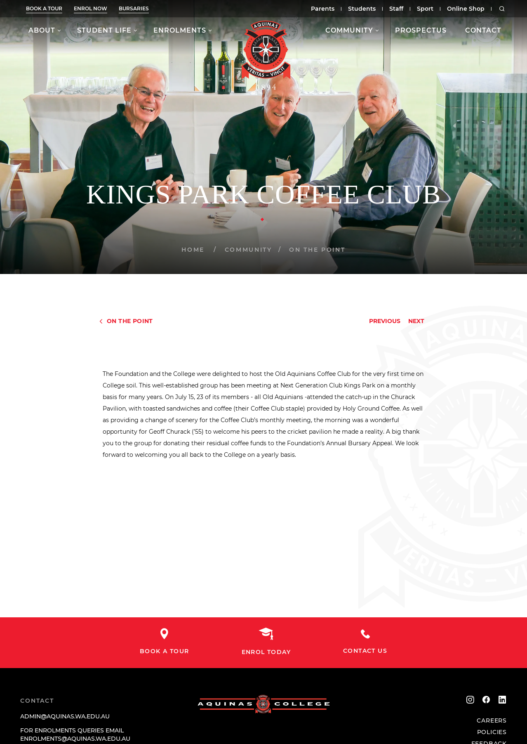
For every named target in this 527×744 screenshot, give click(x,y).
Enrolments (179, 30)
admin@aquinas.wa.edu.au (65, 716)
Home (193, 249)
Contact (483, 30)
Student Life (104, 30)
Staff (396, 8)
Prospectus (421, 30)
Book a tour (44, 8)
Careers (492, 720)
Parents (322, 8)
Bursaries (134, 8)
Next (416, 321)
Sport (425, 8)
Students (362, 8)
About (41, 30)
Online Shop (466, 8)
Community (349, 30)
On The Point (317, 249)
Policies (492, 732)
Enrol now (90, 8)
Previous (384, 321)
